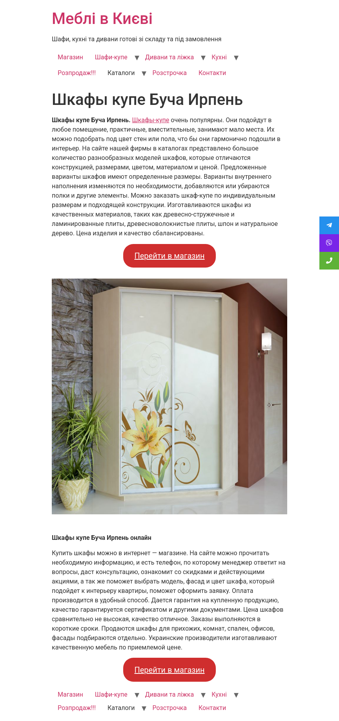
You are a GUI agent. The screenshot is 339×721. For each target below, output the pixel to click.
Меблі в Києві (102, 18)
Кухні (219, 57)
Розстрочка (169, 73)
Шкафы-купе (151, 120)
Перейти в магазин (170, 256)
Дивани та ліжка (169, 57)
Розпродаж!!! (77, 73)
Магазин (70, 57)
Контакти (212, 73)
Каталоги (121, 73)
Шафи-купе (111, 57)
